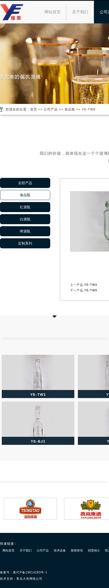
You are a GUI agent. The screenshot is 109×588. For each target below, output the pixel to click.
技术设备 (60, 550)
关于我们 (80, 12)
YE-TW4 (90, 285)
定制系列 (25, 243)
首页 (33, 109)
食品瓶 (70, 109)
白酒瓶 (25, 219)
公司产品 (51, 109)
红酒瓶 (25, 207)
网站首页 (52, 12)
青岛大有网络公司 (29, 578)
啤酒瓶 (25, 231)
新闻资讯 (77, 550)
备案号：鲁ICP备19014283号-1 (23, 572)
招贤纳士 (94, 550)
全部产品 (25, 183)
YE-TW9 (90, 290)
